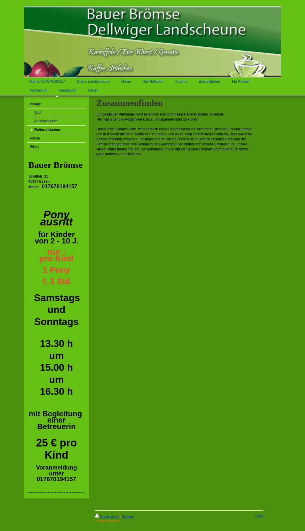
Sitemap (128, 516)
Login (259, 515)
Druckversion (107, 516)
